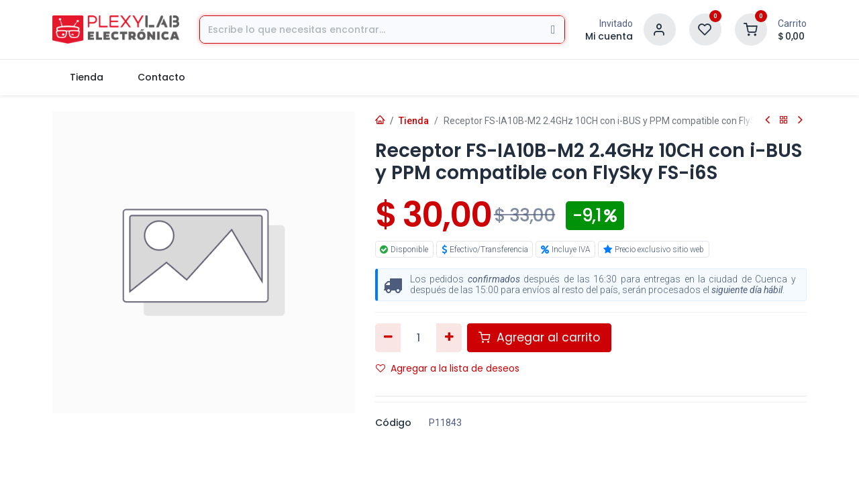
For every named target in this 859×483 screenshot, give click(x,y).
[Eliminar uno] (388, 337)
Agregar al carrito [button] (539, 337)
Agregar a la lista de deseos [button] (447, 368)
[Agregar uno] (449, 337)
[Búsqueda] (553, 29)
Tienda (414, 120)
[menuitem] (86, 77)
